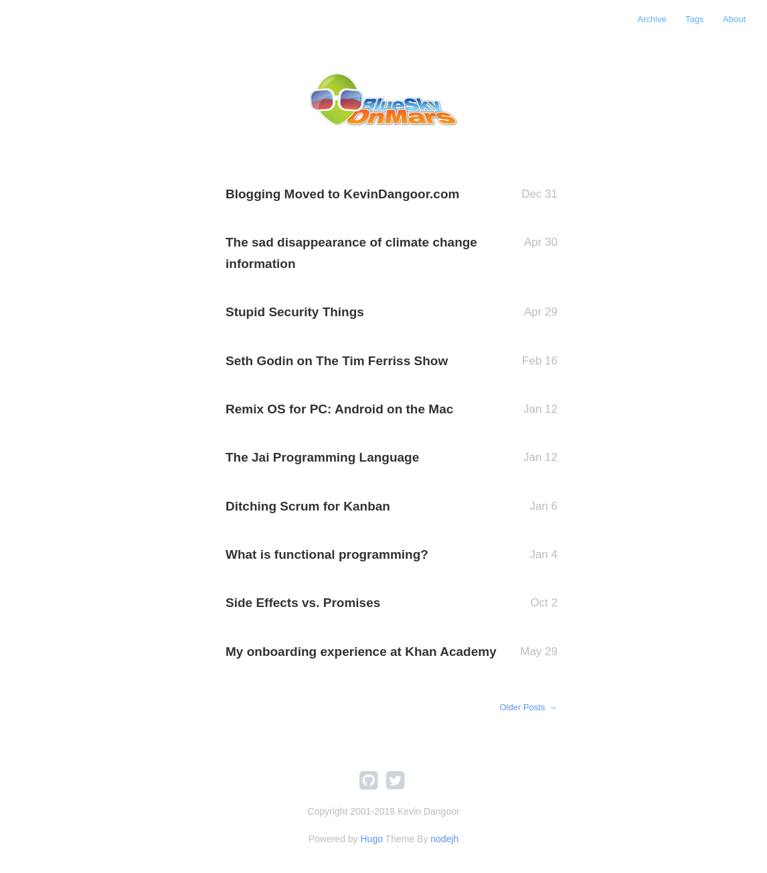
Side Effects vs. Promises (303, 603)
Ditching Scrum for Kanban (308, 506)
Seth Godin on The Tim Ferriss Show (337, 361)
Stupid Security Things (295, 312)
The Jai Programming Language (322, 457)
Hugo (371, 838)
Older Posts (528, 707)
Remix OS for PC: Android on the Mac (339, 409)
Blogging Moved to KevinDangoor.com (342, 194)
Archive (651, 19)
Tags (694, 19)
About (734, 19)
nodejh (444, 838)
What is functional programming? (327, 554)
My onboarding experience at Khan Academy (361, 652)
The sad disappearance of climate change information (351, 253)
